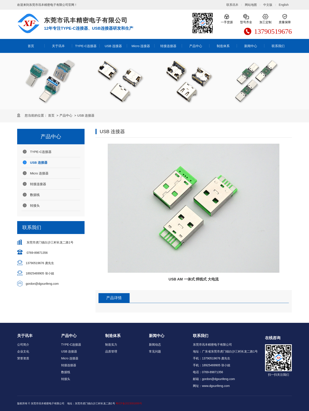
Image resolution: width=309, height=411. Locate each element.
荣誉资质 (23, 358)
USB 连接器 (113, 46)
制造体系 (223, 46)
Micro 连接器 (141, 46)
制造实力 (111, 344)
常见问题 (155, 351)
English (284, 4)
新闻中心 (250, 46)
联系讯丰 (232, 4)
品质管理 (111, 351)
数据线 (35, 195)
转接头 (35, 205)
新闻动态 (155, 344)
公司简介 (23, 344)
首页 (31, 46)
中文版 (267, 4)
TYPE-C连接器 (86, 46)
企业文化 (23, 351)
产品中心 (195, 46)
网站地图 (251, 4)
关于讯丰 (58, 46)
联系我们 (278, 46)
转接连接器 (168, 46)
